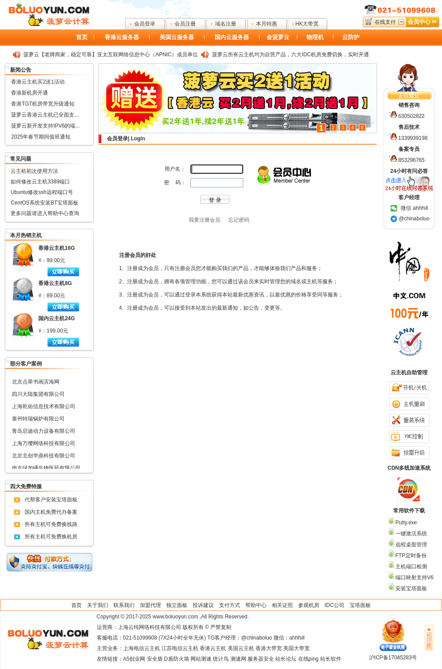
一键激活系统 (410, 533)
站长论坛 (285, 659)
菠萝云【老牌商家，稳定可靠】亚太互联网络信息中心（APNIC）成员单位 (110, 54)
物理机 (315, 37)
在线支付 (385, 22)
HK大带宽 (307, 24)
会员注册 (185, 24)
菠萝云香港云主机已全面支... (45, 115)
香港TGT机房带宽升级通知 (42, 104)
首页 (82, 37)
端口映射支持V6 (414, 577)
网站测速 (201, 659)
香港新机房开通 (29, 93)
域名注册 (225, 24)
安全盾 (155, 659)
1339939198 (412, 138)
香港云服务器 (122, 37)
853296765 (411, 160)
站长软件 (330, 659)
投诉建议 (203, 605)
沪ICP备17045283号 (393, 657)
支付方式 (229, 605)
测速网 (238, 659)
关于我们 (97, 605)
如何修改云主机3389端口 (40, 182)
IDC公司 (334, 605)
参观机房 (308, 605)
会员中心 (419, 21)
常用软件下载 (409, 511)
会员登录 (144, 24)
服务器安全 (261, 659)
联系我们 (124, 605)
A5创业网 (134, 659)
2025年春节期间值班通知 (40, 137)
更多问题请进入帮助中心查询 (45, 213)
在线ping (308, 659)
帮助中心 (256, 605)
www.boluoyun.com (175, 617)
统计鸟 (221, 659)
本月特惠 (266, 24)
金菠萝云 (278, 37)
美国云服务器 (177, 37)
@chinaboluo (413, 219)
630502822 (411, 116)
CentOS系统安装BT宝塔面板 (44, 203)
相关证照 (282, 605)
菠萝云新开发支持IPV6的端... (45, 126)
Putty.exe (405, 522)
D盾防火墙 (176, 659)
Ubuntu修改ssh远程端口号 (42, 192)
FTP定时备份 (410, 555)
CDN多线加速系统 (409, 468)
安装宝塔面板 (410, 588)
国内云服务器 (232, 37)
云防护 (350, 37)
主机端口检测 (410, 566)
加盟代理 (150, 605)
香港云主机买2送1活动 (37, 82)
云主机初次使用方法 (34, 171)
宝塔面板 (360, 605)
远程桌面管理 (410, 544)
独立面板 (176, 605)
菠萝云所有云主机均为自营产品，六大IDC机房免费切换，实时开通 (290, 54)
